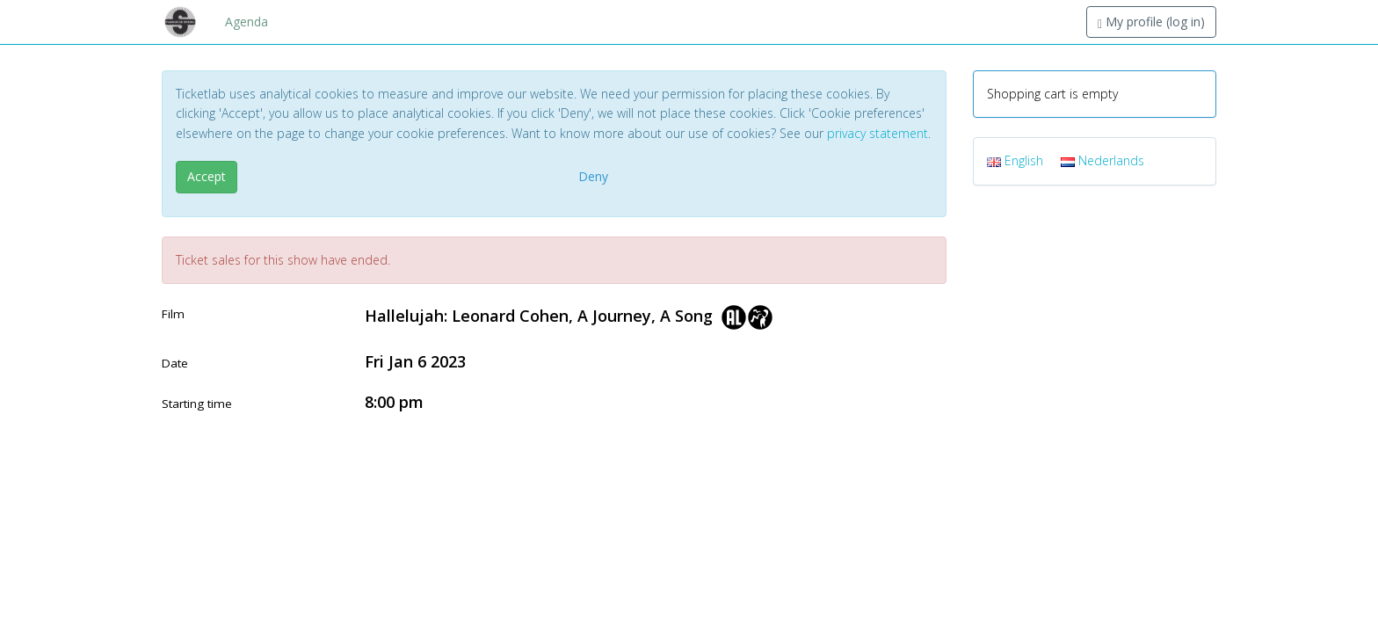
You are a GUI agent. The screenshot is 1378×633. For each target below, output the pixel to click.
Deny (593, 176)
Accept (206, 176)
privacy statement (877, 133)
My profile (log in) (1151, 21)
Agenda (246, 21)
